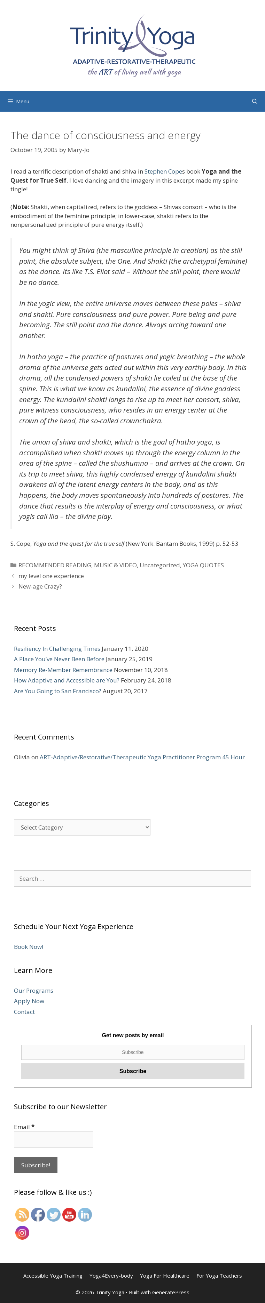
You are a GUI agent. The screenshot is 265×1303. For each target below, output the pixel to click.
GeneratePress (170, 1292)
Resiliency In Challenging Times (57, 649)
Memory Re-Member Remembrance (63, 670)
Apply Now (29, 1001)
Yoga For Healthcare (164, 1275)
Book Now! (28, 947)
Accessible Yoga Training (53, 1275)
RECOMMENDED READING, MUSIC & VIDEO (77, 565)
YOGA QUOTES (203, 565)
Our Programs (33, 990)
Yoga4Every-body (111, 1275)
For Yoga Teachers (219, 1275)
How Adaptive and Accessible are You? (66, 680)
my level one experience (51, 576)
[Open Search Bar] (254, 101)
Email (24, 1127)
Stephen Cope (163, 171)
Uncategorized (160, 565)
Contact (24, 1012)
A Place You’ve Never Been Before (59, 659)
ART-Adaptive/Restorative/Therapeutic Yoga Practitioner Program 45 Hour (142, 757)
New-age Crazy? (40, 586)
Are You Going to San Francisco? (57, 691)
